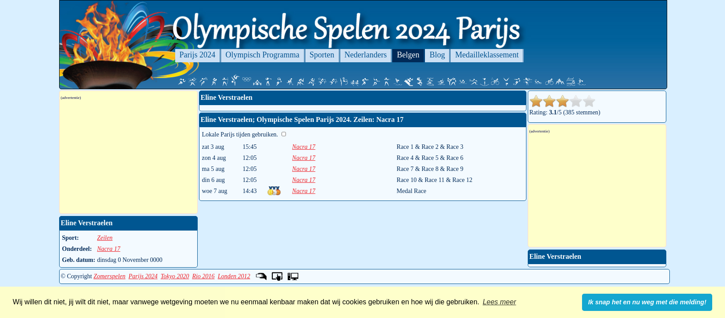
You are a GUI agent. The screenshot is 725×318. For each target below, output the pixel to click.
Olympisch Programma (262, 54)
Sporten (322, 54)
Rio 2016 (203, 276)
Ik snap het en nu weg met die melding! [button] (647, 302)
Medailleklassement (486, 54)
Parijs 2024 (198, 54)
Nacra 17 (304, 147)
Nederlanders (366, 54)
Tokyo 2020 (175, 276)
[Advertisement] (128, 157)
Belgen (408, 54)
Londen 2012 (234, 276)
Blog (437, 54)
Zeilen (105, 238)
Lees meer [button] (499, 302)
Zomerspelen (109, 276)
